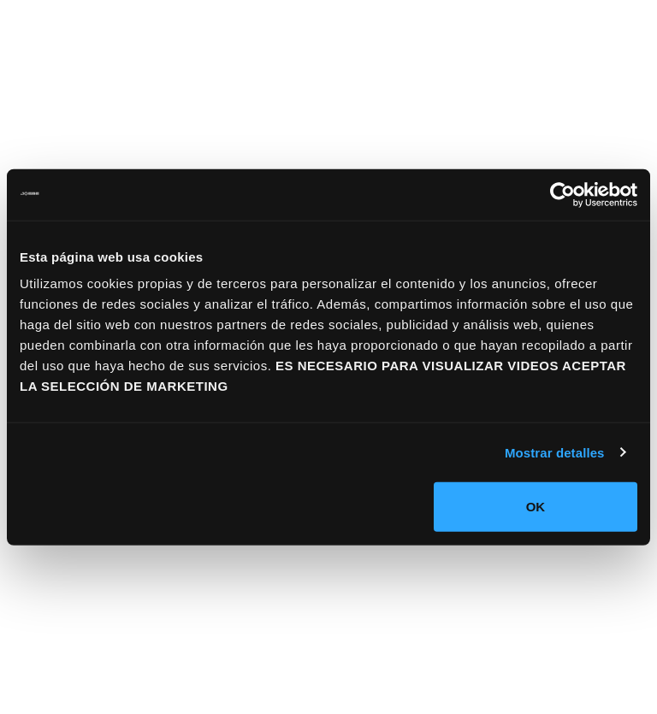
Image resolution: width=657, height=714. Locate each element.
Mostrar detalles (555, 452)
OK (536, 506)
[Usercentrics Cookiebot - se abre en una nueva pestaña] (562, 194)
